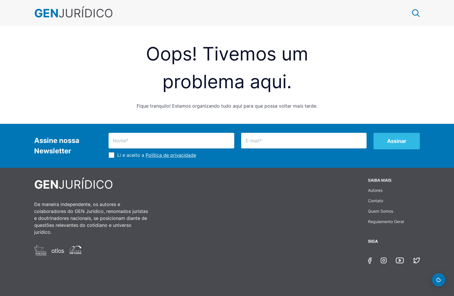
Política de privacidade (171, 155)
